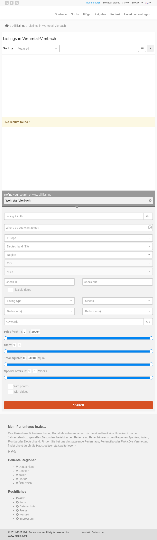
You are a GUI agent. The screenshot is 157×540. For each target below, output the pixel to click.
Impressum (25, 518)
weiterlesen (68, 445)
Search (78, 405)
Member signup (111, 2)
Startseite (61, 14)
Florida (21, 479)
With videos (18, 392)
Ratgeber (100, 14)
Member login (93, 2)
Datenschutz (25, 506)
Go (148, 216)
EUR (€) (137, 2)
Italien (21, 475)
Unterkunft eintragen (137, 14)
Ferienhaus (35, 532)
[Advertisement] (78, 86)
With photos (18, 386)
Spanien (22, 470)
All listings (18, 25)
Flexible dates (19, 290)
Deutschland (25, 466)
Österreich (24, 483)
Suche (75, 14)
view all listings (41, 194)
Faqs (21, 502)
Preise (22, 510)
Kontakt (115, 14)
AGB (20, 498)
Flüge (86, 14)
